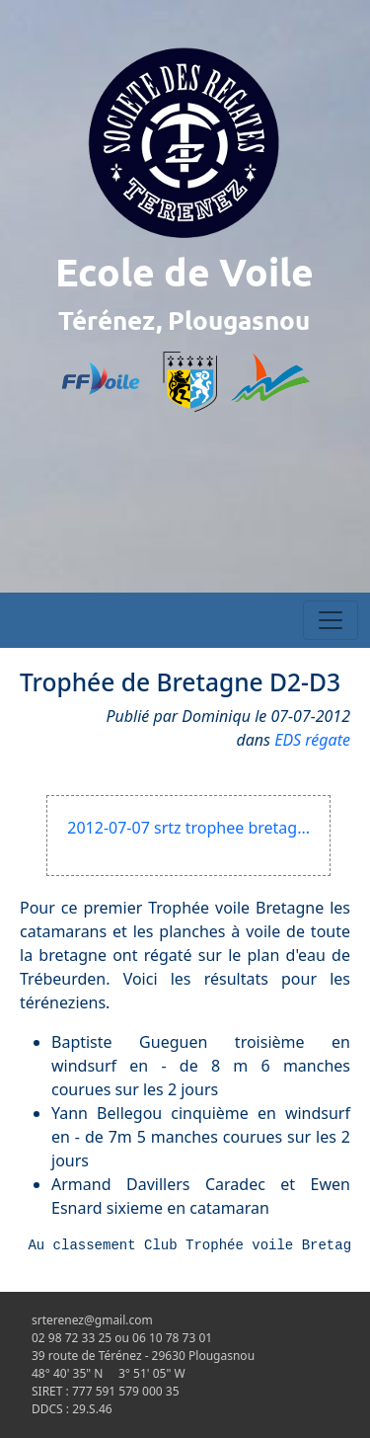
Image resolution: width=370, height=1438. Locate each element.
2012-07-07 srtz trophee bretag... (188, 828)
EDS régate (312, 740)
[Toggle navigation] (330, 620)
